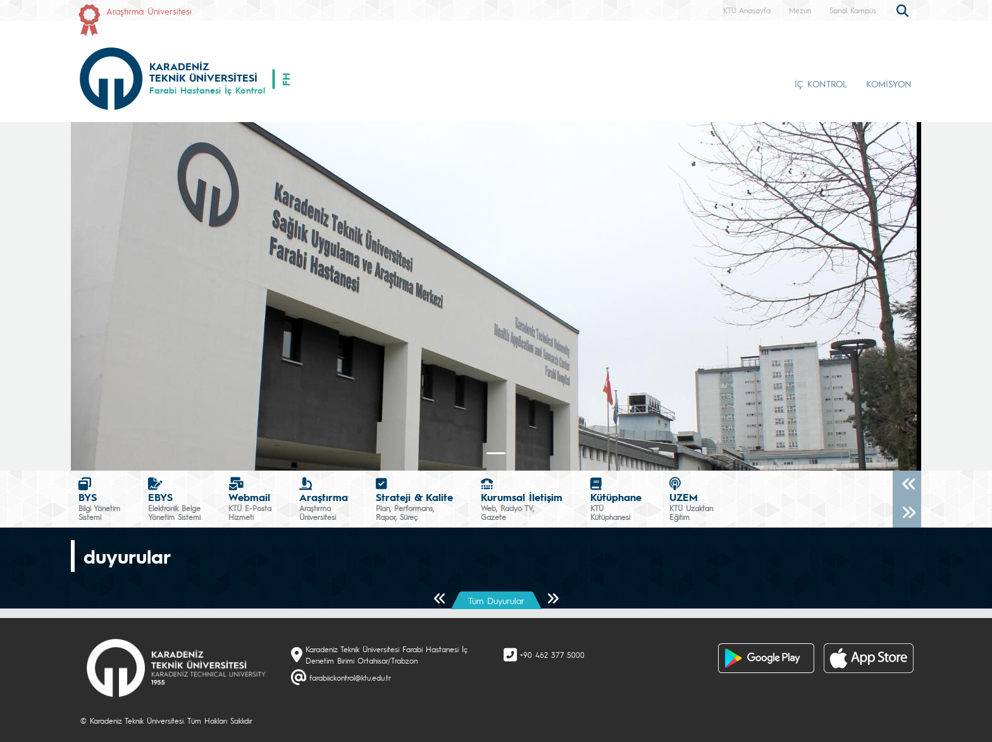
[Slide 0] (496, 453)
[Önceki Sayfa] (440, 599)
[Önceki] (907, 485)
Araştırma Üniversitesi (149, 10)
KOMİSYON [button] (889, 83)
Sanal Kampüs (852, 10)
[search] (904, 9)
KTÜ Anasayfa (747, 10)
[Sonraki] (907, 513)
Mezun (800, 10)
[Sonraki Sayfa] (552, 599)
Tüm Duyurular (496, 600)
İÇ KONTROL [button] (821, 83)
